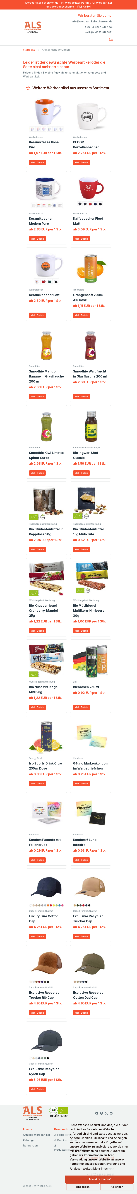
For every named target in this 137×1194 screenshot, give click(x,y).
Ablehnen (116, 1186)
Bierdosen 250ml (86, 687)
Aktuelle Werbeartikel (36, 1134)
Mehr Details (37, 162)
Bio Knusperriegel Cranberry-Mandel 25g (43, 610)
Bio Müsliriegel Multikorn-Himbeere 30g (88, 610)
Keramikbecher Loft (44, 295)
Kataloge (28, 1140)
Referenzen (30, 1145)
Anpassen (83, 1186)
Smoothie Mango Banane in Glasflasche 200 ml (46, 376)
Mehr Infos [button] (100, 1168)
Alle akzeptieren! (100, 1179)
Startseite (29, 49)
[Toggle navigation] (111, 39)
